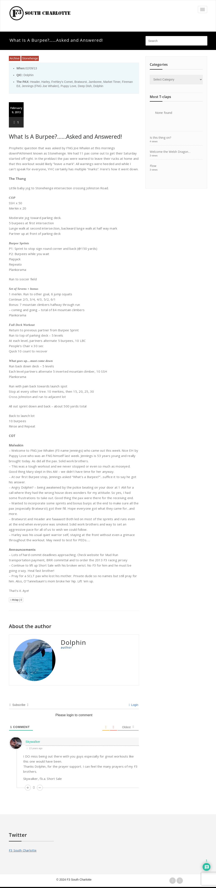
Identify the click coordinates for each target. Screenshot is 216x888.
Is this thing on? (160, 138)
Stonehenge (30, 58)
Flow (153, 166)
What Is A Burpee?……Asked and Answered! (65, 136)
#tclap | (16, 599)
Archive (15, 58)
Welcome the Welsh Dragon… (170, 152)
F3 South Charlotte (23, 850)
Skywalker (33, 741)
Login (133, 705)
